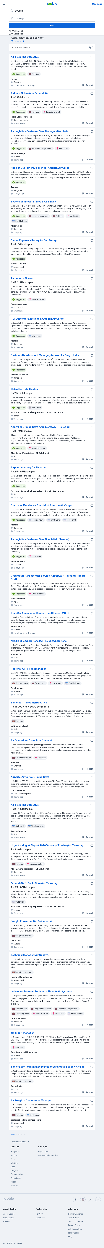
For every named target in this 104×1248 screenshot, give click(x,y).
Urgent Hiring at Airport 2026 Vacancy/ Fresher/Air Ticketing (47, 845)
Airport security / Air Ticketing (29, 467)
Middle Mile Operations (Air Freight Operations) (39, 640)
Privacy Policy (74, 1225)
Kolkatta (14, 1185)
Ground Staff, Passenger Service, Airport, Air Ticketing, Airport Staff (48, 577)
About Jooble (9, 1214)
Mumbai (14, 1155)
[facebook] (75, 1199)
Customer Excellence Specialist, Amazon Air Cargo (41, 505)
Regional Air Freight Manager (28, 668)
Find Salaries (73, 1233)
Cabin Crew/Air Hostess (25, 389)
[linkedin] (98, 1199)
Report (87, 85)
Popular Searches (75, 1214)
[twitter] (90, 1199)
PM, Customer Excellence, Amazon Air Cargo (37, 318)
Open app (97, 4)
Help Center (8, 1217)
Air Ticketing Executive (25, 56)
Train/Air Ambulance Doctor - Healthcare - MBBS (40, 613)
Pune (13, 1159)
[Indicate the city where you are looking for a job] (52, 18)
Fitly (70, 1236)
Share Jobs (40, 1217)
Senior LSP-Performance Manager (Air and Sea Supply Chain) (47, 1066)
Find (52, 25)
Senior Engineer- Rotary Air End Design (34, 240)
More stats (18, 41)
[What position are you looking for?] (52, 11)
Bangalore (15, 1151)
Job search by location (48, 1155)
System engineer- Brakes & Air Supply (33, 201)
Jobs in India (73, 1217)
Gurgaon (14, 1170)
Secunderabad (17, 1174)
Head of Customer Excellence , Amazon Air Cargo (40, 167)
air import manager (22, 1032)
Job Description (75, 1229)
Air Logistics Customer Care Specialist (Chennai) (40, 539)
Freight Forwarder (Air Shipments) (31, 921)
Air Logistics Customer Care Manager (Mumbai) (39, 131)
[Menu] (3, 3)
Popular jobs (43, 1151)
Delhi (13, 1166)
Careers (6, 1221)
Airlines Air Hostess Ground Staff (31, 93)
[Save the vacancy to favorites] (92, 57)
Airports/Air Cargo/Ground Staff (30, 777)
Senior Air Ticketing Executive (29, 702)
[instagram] (83, 1199)
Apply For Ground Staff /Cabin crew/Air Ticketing (40, 427)
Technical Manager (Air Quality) (30, 955)
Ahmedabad (16, 1178)
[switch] (91, 47)
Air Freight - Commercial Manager (31, 1100)
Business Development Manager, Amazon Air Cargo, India (45, 355)
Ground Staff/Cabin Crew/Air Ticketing (34, 883)
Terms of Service (75, 1221)
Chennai (14, 1163)
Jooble (19, 1243)
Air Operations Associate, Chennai (31, 740)
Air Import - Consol (22, 278)
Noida (13, 1182)
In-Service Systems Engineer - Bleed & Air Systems (41, 991)
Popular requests (21, 1141)
